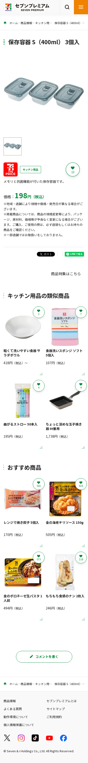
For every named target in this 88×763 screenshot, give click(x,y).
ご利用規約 (54, 717)
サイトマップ (55, 709)
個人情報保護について (19, 725)
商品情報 (26, 23)
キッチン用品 (43, 23)
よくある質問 (13, 709)
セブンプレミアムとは (61, 701)
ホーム (11, 23)
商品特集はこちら (66, 273)
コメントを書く (44, 656)
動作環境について (16, 717)
